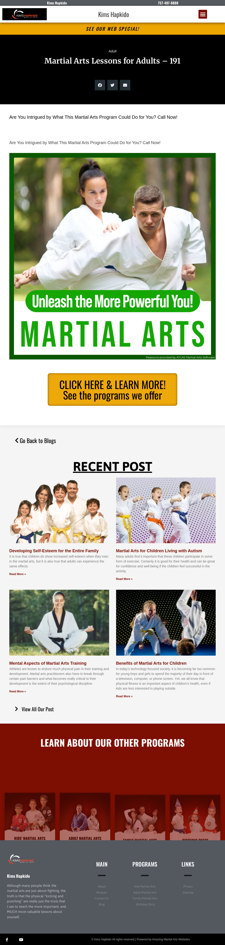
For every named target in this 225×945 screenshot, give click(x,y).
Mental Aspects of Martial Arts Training (48, 663)
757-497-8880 (168, 2)
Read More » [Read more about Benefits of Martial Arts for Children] (124, 696)
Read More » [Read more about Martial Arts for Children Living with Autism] (124, 579)
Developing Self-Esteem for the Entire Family (54, 551)
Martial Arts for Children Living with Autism (159, 551)
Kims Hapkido (113, 14)
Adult (112, 51)
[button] (202, 14)
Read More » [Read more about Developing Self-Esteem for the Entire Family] (17, 574)
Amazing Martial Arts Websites (171, 939)
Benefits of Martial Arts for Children (151, 663)
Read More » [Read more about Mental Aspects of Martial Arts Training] (17, 691)
